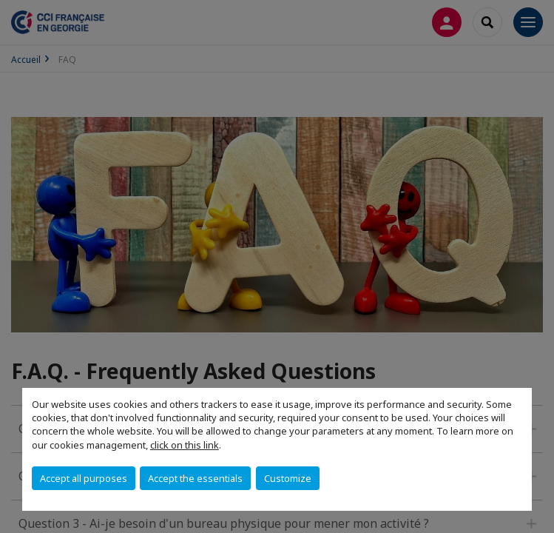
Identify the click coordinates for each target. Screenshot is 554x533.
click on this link (184, 445)
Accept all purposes (83, 478)
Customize (287, 478)
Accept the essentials (195, 478)
